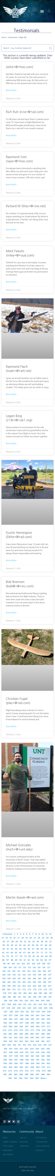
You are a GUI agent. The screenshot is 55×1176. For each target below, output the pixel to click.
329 (16, 1052)
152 (24, 982)
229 (16, 1011)
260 (38, 1022)
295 (32, 1037)
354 (5, 1063)
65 (16, 952)
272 (4, 1030)
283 (15, 1033)
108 (5, 967)
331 (26, 1052)
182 (25, 993)
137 (49, 974)
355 (10, 1063)
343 (43, 1056)
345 (5, 1059)
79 (25, 956)
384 (21, 1074)
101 (18, 963)
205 (42, 1000)
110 (15, 967)
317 (50, 1045)
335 (48, 1052)
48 (46, 945)
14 (7, 937)
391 (15, 1078)
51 (8, 949)
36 (46, 941)
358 (27, 1063)
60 (46, 949)
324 (37, 1048)
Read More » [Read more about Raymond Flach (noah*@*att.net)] (11, 394)
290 (5, 1037)
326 (48, 1048)
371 (48, 1067)
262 (48, 1022)
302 (21, 1041)
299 (5, 1041)
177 (50, 989)
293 (21, 1037)
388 (43, 1074)
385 (26, 1074)
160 (14, 986)
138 (3, 978)
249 (27, 1019)
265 (16, 1026)
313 (29, 1045)
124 (34, 971)
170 (14, 989)
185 (40, 993)
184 (35, 993)
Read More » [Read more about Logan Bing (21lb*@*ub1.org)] (11, 444)
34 (38, 941)
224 (40, 1008)
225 (45, 1008)
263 (5, 1026)
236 (5, 1015)
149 (9, 982)
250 (32, 1019)
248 (21, 1019)
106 (43, 963)
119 (8, 971)
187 (50, 993)
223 (35, 1008)
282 (10, 1033)
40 (12, 945)
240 (27, 1015)
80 (29, 956)
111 (19, 967)
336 (5, 1056)
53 (16, 949)
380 (49, 1070)
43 (24, 945)
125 (39, 971)
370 (43, 1067)
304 (32, 1041)
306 (43, 1041)
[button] (42, 11)
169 (8, 989)
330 (21, 1052)
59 (42, 949)
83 (42, 956)
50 (3, 949)
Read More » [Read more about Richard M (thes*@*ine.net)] (11, 230)
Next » (44, 1078)
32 (29, 941)
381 (5, 1074)
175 (40, 989)
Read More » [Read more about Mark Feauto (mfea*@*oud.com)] (11, 282)
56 (29, 949)
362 (48, 1063)
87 (7, 960)
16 (14, 937)
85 (50, 956)
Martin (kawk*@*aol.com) (25, 897)
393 (26, 1078)
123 (29, 971)
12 (50, 934)
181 (19, 993)
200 (16, 1000)
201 (21, 1000)
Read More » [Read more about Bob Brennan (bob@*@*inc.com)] (11, 613)
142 (24, 978)
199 (10, 1000)
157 (49, 982)
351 (37, 1059)
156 (44, 982)
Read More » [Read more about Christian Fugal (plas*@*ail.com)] (11, 727)
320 (16, 1048)
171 (19, 989)
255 (10, 1022)
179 (9, 993)
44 (29, 945)
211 (24, 1004)
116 (43, 967)
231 (27, 1011)
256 (16, 1022)
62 (3, 952)
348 (21, 1059)
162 (24, 986)
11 (46, 934)
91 (25, 960)
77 (16, 956)
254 (5, 1022)
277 (32, 1030)
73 (50, 952)
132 (24, 974)
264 (10, 1026)
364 (10, 1067)
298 (48, 1037)
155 (39, 982)
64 (12, 952)
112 (24, 967)
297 (43, 1037)
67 (24, 952)
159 (9, 986)
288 (43, 1033)
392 (20, 1078)
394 (31, 1078)
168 (3, 989)
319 (10, 1048)
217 (3, 1008)
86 (3, 960)
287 (37, 1033)
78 (21, 956)
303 (26, 1041)
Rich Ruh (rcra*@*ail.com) (25, 111)
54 (20, 949)
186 (45, 993)
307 (48, 1041)
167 (49, 986)
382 (10, 1074)
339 (21, 1056)
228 (11, 1011)
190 (14, 997)
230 (22, 1011)
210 (19, 1004)
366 (21, 1067)
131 (19, 974)
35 (42, 941)
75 (7, 956)
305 (37, 1041)
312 (24, 1045)
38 (3, 945)
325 (42, 1048)
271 (48, 1026)
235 (49, 1011)
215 (45, 1004)
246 (10, 1019)
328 (10, 1052)
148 (3, 982)
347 (16, 1059)
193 (29, 997)
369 (37, 1067)
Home (3, 37)
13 (3, 937)
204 (37, 1000)
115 (39, 967)
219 (13, 1008)
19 (27, 937)
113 (29, 967)
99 (8, 963)
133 (29, 974)
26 (4, 941)
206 (48, 1000)
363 (5, 1067)
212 (29, 1004)
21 (35, 937)
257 (21, 1022)
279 (43, 1030)
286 (32, 1033)
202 (26, 1000)
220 (19, 1008)
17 (18, 937)
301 (15, 1041)
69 (33, 952)
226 (51, 1008)
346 (10, 1059)
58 (37, 949)
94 (37, 960)
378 (38, 1070)
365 (16, 1067)
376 (27, 1070)
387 (37, 1074)
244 (48, 1015)
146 (44, 978)
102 (23, 963)
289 (48, 1033)
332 (32, 1052)
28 (12, 941)
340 (27, 1056)
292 (15, 1037)
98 (4, 963)
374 (15, 1070)
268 (32, 1026)
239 (21, 1015)
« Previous (7, 934)
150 (14, 982)
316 (44, 1045)
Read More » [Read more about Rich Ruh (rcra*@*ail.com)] (11, 135)
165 (39, 986)
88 (12, 960)
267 (27, 1026)
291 (10, 1037)
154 (34, 982)
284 (21, 1033)
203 (32, 1000)
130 (14, 974)
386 (32, 1074)
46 (37, 945)
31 (25, 941)
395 (37, 1078)
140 (14, 978)
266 (21, 1026)
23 (43, 937)
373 (10, 1070)
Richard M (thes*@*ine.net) (26, 206)
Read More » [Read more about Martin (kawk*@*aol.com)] (11, 921)
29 (17, 941)
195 (39, 997)
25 (51, 937)
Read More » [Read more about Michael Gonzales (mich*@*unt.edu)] (11, 876)
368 (32, 1067)
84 (46, 956)
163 (29, 986)
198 (5, 1000)
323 (32, 1048)
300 (10, 1041)
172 (24, 989)
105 (38, 963)
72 (46, 952)
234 (43, 1011)
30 (21, 941)
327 (5, 1052)
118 (3, 971)
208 (9, 1004)
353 (48, 1059)
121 (18, 971)
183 (30, 993)
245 (5, 1019)
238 (16, 1015)
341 (32, 1056)
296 (37, 1037)
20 (30, 937)
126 (44, 971)
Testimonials (12, 37)
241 (32, 1015)
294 (26, 1037)
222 (29, 1008)
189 (9, 997)
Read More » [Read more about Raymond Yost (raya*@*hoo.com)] (11, 185)
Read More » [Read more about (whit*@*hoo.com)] (11, 90)
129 (9, 974)
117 (48, 967)
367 (27, 1067)
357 (21, 1063)
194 (34, 997)
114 (34, 967)
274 (15, 1030)
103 (28, 963)
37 (50, 941)
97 (50, 960)
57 (33, 949)
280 (49, 1030)
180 (15, 993)
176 (45, 989)
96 (46, 960)
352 (43, 1059)
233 (38, 1011)
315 (39, 1045)
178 (4, 993)
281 (5, 1033)
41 (16, 945)
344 (48, 1056)
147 (49, 978)
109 (10, 967)
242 (37, 1015)
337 (10, 1056)
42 (20, 945)
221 (24, 1008)
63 (7, 952)
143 (29, 978)
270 (43, 1026)
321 (21, 1048)
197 (50, 997)
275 (21, 1030)
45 (33, 945)
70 (37, 952)
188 (4, 997)
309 (9, 1045)
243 (43, 1015)
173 (29, 989)
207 (3, 1004)
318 (5, 1048)
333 (37, 1052)
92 (29, 960)
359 (32, 1063)
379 (43, 1070)
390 (10, 1078)
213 (35, 1004)
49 (50, 945)
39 (8, 945)
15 (11, 937)
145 (39, 978)
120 (13, 971)
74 (3, 956)
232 (32, 1011)
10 (43, 934)
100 (13, 963)
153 (29, 982)
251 (37, 1019)
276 (27, 1030)
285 (26, 1033)
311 (19, 1045)
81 (34, 956)
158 (3, 986)
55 (24, 949)
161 (19, 986)
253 (48, 1019)
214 (40, 1004)
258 (27, 1022)
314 (34, 1045)
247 (16, 1019)
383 (15, 1074)
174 (34, 989)
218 (8, 1008)
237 (10, 1015)
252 (43, 1019)
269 (37, 1026)
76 (12, 956)
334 (43, 1052)
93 (33, 960)
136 (44, 974)
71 (42, 952)
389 (48, 1074)
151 (19, 982)
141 (19, 978)
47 (41, 945)
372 (4, 1070)
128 (3, 974)
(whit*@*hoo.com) (19, 66)
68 (29, 952)
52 (12, 949)
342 (37, 1056)
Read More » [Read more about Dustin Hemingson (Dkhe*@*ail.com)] (11, 561)
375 (21, 1070)
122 (23, 971)
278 (38, 1030)
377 (32, 1070)
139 (9, 978)
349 (27, 1059)
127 (49, 971)
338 (16, 1056)
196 (44, 997)
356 (16, 1063)
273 (10, 1030)
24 (47, 937)
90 (20, 960)
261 (43, 1022)
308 (3, 1045)
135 (39, 974)
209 (14, 1004)
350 (32, 1059)
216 (50, 1004)
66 (20, 952)
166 (44, 986)
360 (38, 1063)
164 (34, 986)
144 (34, 978)
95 (41, 960)
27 (8, 941)
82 (38, 956)
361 (43, 1063)
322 (26, 1048)
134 (34, 974)
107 (49, 963)
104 (33, 963)
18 (23, 937)
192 (24, 997)
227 (5, 1011)
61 (50, 949)
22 (39, 937)
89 (16, 960)
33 (33, 941)
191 (19, 997)
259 (32, 1022)
